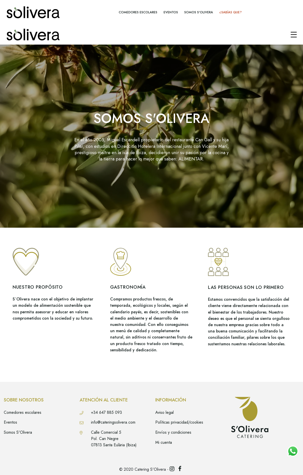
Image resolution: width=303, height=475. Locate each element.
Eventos (10, 422)
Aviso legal (164, 412)
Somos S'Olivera (18, 432)
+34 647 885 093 (106, 412)
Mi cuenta (163, 442)
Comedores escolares (22, 412)
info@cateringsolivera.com (113, 422)
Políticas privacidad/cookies (179, 422)
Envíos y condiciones (173, 432)
